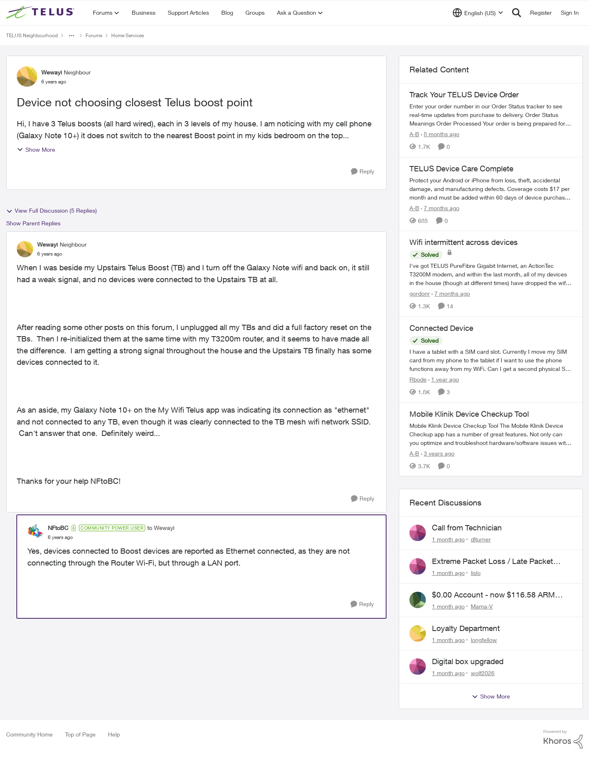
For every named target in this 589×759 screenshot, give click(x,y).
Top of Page (80, 734)
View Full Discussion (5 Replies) (51, 210)
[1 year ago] (443, 379)
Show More (36, 149)
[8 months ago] (440, 134)
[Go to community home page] (41, 12)
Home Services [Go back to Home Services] (127, 35)
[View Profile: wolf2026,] (417, 666)
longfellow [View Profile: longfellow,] (484, 639)
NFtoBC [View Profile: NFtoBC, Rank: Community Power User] (58, 527)
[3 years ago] (437, 453)
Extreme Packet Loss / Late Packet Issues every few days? (492, 561)
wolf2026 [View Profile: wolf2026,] (483, 672)
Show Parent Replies (33, 223)
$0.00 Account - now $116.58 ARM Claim (493, 595)
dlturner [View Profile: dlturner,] (481, 539)
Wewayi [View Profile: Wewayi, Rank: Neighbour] (51, 72)
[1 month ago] (448, 539)
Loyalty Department (466, 628)
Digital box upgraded (468, 661)
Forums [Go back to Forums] (93, 35)
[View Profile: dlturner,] (417, 533)
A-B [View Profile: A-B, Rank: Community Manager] (414, 133)
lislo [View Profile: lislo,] (476, 572)
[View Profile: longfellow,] (417, 633)
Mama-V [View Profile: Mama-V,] (482, 606)
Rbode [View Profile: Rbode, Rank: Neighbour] (418, 379)
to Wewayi (160, 527)
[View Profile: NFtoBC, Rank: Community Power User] (35, 532)
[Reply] (362, 171)
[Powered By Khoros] (563, 739)
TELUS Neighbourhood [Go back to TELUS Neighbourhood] (32, 35)
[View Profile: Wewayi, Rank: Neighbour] (27, 76)
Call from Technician (467, 527)
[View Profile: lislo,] (417, 566)
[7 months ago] (440, 207)
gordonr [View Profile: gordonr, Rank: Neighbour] (419, 293)
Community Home (29, 734)
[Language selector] (478, 12)
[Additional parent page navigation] (71, 35)
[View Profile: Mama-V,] (417, 600)
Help (114, 734)
